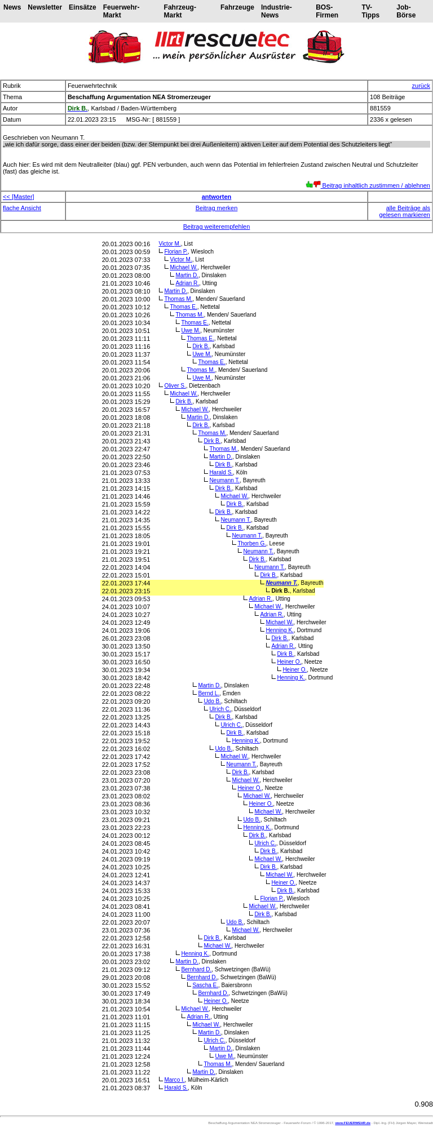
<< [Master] (18, 196)
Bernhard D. (196, 969)
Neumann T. (224, 480)
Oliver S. (174, 386)
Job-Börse (406, 11)
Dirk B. (200, 346)
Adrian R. (187, 283)
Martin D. (186, 275)
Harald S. (221, 472)
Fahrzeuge (237, 7)
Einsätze (82, 7)
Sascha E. (205, 985)
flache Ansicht (22, 208)
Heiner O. (289, 662)
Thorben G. (251, 543)
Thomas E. (183, 307)
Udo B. (212, 701)
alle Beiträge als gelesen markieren (405, 211)
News (12, 7)
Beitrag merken (217, 208)
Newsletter (45, 7)
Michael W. (183, 267)
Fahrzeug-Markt (180, 11)
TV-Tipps (370, 11)
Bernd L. (208, 693)
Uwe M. (190, 330)
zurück (421, 85)
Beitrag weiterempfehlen (216, 226)
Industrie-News (276, 11)
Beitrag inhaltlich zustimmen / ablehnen (368, 185)
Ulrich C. (220, 709)
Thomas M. (178, 299)
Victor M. (169, 244)
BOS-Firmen (327, 11)
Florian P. (176, 251)
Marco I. (174, 1080)
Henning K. (280, 630)
